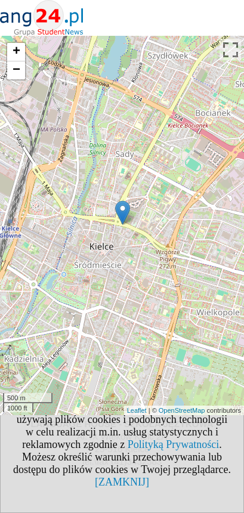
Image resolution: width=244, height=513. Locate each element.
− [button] (16, 70)
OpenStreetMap (182, 410)
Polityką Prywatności (174, 444)
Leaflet (137, 410)
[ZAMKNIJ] (122, 482)
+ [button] (16, 52)
